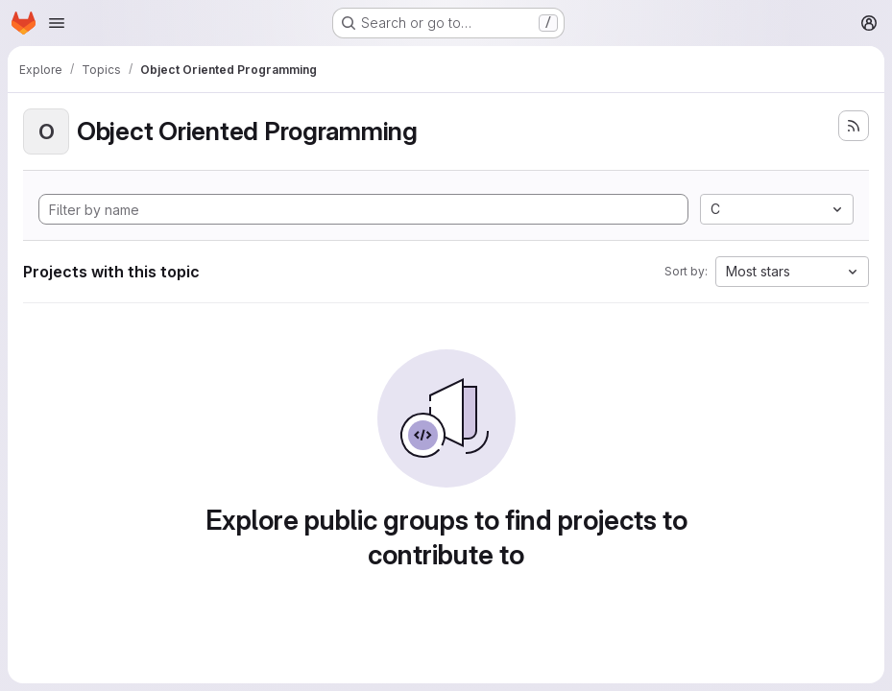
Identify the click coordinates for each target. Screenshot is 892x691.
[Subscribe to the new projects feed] (853, 125)
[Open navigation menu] (56, 23)
